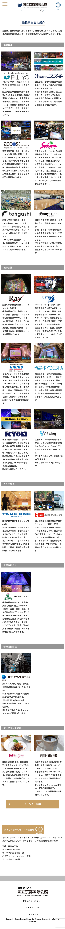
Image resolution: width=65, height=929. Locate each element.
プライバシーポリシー (32, 901)
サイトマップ (33, 914)
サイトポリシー (32, 908)
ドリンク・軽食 (32, 804)
